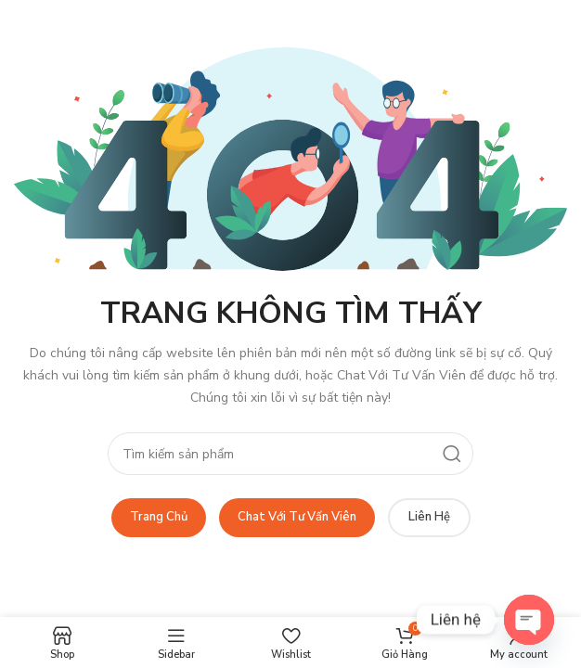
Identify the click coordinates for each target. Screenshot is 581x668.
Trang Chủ (158, 516)
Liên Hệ (429, 516)
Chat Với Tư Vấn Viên (297, 516)
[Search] (290, 453)
